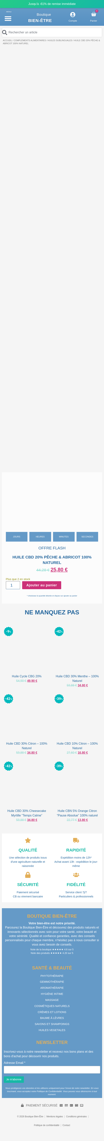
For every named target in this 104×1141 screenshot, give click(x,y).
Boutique (44, 14)
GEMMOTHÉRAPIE (52, 981)
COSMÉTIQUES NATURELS (52, 1006)
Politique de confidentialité (46, 1125)
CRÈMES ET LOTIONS (52, 1012)
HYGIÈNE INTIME (52, 993)
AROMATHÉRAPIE (52, 987)
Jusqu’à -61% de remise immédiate (52, 3)
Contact (66, 1125)
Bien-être (40, 20)
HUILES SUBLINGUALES (60, 40)
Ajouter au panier (41, 585)
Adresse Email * (14, 1062)
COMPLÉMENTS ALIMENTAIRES (30, 40)
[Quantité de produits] (13, 585)
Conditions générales (76, 1116)
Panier (93, 20)
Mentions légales (54, 1116)
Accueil (7, 40)
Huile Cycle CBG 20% (27, 676)
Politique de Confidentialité (49, 1091)
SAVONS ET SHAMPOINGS (52, 1024)
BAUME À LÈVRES (52, 1017)
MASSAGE (52, 999)
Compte (73, 20)
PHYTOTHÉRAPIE (52, 975)
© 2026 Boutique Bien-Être (30, 1116)
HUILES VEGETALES (52, 1030)
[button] (8, 18)
